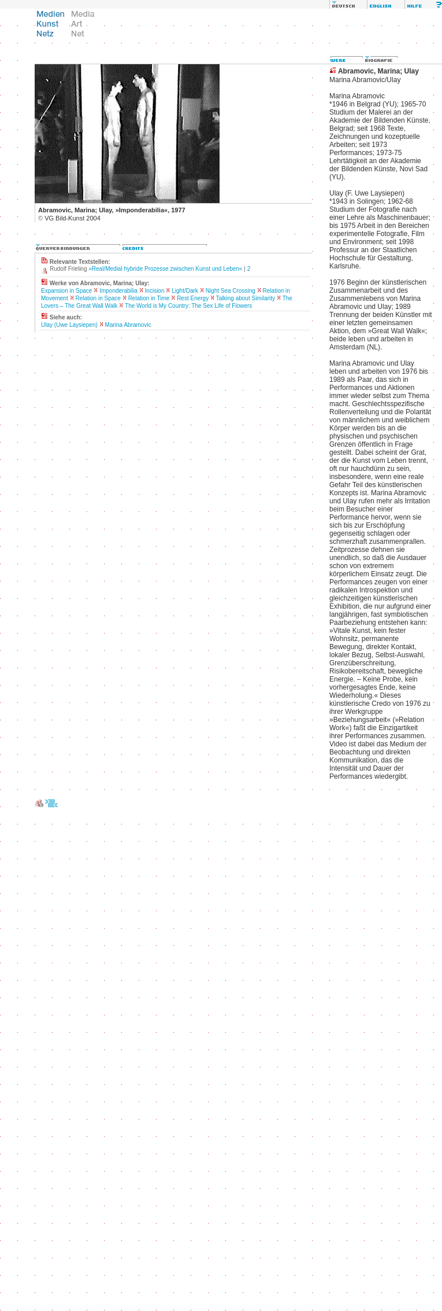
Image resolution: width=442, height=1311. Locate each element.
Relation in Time (149, 298)
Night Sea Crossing (230, 291)
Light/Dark (185, 291)
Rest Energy (193, 298)
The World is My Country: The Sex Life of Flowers (188, 306)
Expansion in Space (66, 291)
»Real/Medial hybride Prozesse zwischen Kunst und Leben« (165, 269)
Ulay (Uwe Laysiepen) (69, 325)
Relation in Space (97, 298)
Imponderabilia (118, 291)
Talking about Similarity (245, 298)
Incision (155, 291)
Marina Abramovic (128, 325)
